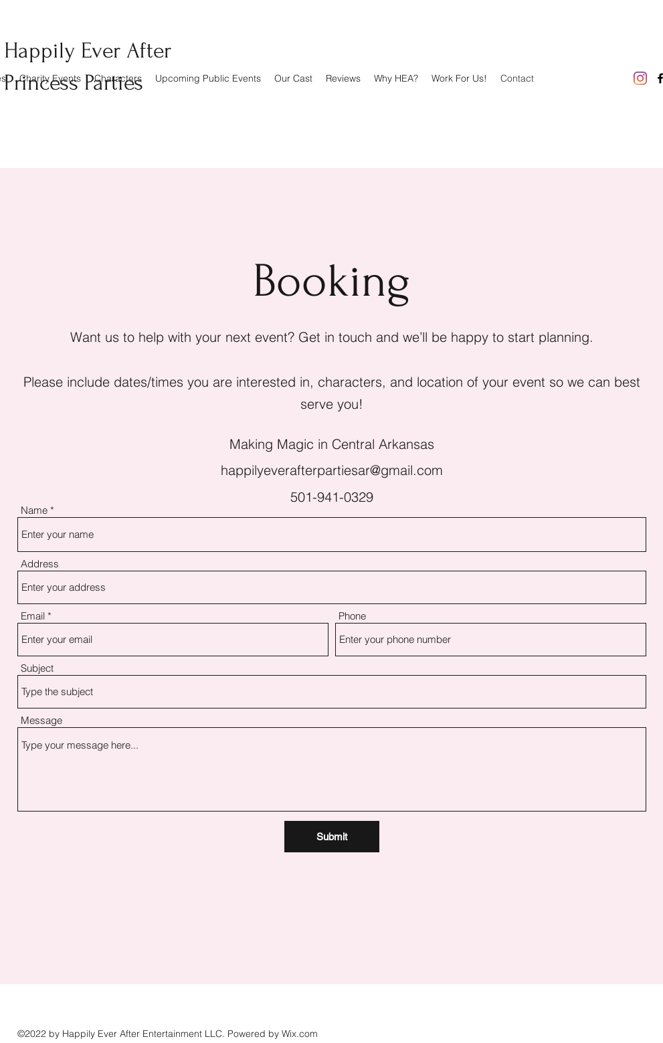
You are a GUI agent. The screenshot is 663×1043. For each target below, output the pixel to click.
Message (41, 720)
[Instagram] (640, 78)
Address (40, 564)
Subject (37, 668)
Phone (352, 616)
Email (33, 616)
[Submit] (331, 836)
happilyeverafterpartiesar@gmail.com (332, 470)
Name (34, 510)
